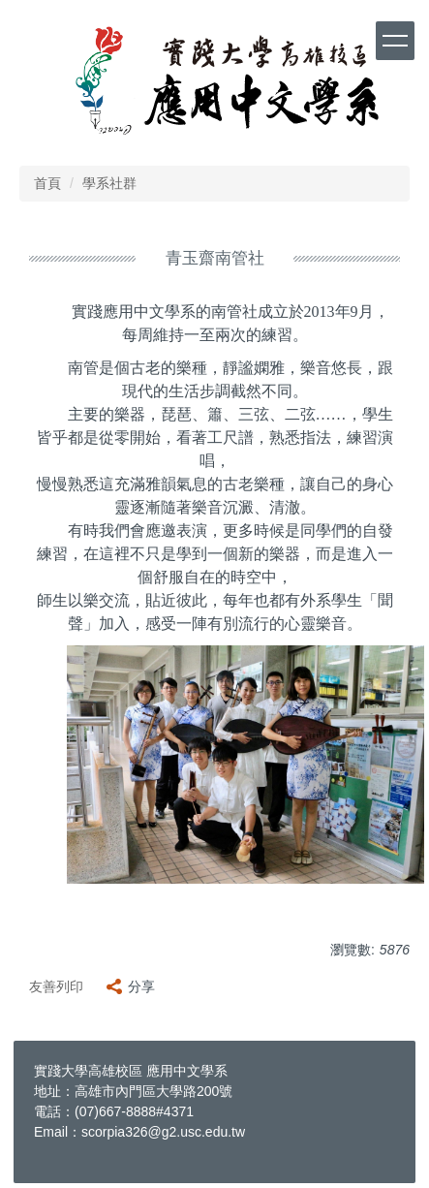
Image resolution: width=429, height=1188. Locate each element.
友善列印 (56, 986)
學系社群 (109, 183)
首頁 (47, 183)
